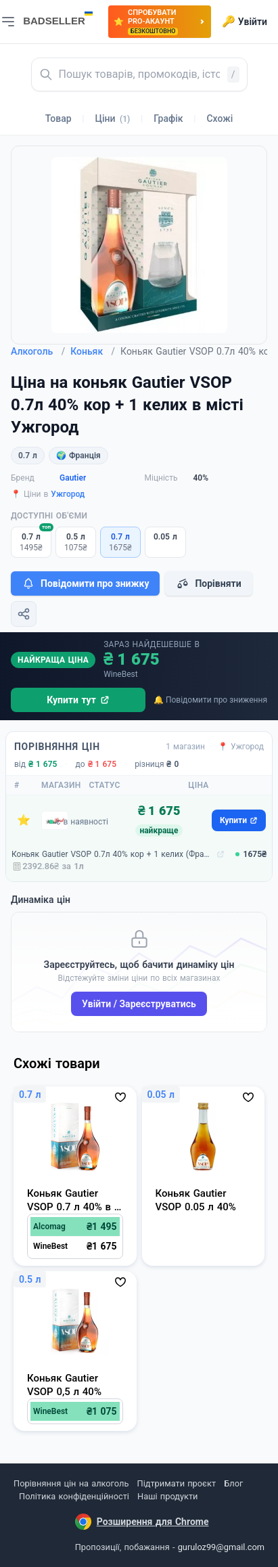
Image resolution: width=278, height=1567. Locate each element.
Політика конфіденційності (74, 1496)
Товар (58, 118)
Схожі (219, 118)
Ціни (113, 118)
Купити (239, 820)
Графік (168, 118)
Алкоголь (38, 351)
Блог (233, 1483)
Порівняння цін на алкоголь (71, 1483)
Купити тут (78, 699)
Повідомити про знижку (85, 583)
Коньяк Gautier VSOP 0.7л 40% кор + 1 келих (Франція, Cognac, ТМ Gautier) (112, 854)
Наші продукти (167, 1496)
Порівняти (208, 583)
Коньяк (92, 351)
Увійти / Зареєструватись (139, 1003)
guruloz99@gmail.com (221, 1547)
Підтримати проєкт (176, 1483)
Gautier (73, 478)
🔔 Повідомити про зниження (210, 700)
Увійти (244, 22)
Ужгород (68, 494)
